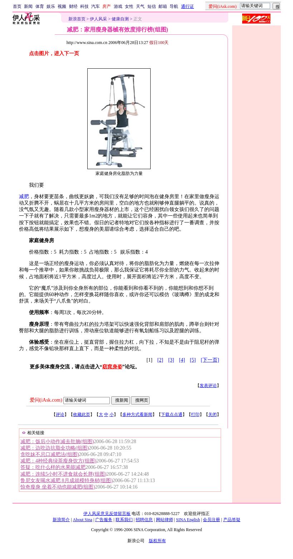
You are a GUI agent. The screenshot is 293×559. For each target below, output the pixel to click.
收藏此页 (81, 414)
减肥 (24, 196)
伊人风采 (98, 18)
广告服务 (103, 519)
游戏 (118, 6)
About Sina (82, 519)
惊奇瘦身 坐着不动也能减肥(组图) (57, 487)
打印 (195, 414)
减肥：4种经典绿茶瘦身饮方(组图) (58, 461)
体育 (39, 6)
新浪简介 (61, 519)
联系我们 (124, 519)
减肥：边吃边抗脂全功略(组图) (54, 448)
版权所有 (157, 540)
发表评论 (208, 385)
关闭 (212, 414)
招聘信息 (144, 519)
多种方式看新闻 (137, 414)
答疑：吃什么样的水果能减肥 (53, 467)
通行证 (187, 6)
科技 (84, 6)
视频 (62, 6)
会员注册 (211, 519)
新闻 (28, 6)
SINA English (188, 519)
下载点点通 (171, 414)
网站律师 (164, 519)
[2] (160, 360)
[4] (182, 360)
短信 (151, 6)
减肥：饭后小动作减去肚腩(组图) (57, 441)
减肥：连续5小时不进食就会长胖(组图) (63, 474)
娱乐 (51, 6)
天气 (140, 6)
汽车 (95, 6)
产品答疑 (231, 519)
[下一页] (210, 360)
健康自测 (120, 18)
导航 (174, 6)
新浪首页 (77, 18)
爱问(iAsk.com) (46, 400)
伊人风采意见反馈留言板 (107, 513)
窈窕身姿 (112, 366)
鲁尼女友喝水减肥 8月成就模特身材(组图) (66, 480)
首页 (17, 6)
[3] (171, 360)
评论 (60, 414)
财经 (73, 6)
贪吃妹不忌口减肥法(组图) (49, 454)
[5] (193, 360)
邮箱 (162, 6)
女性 (129, 6)
